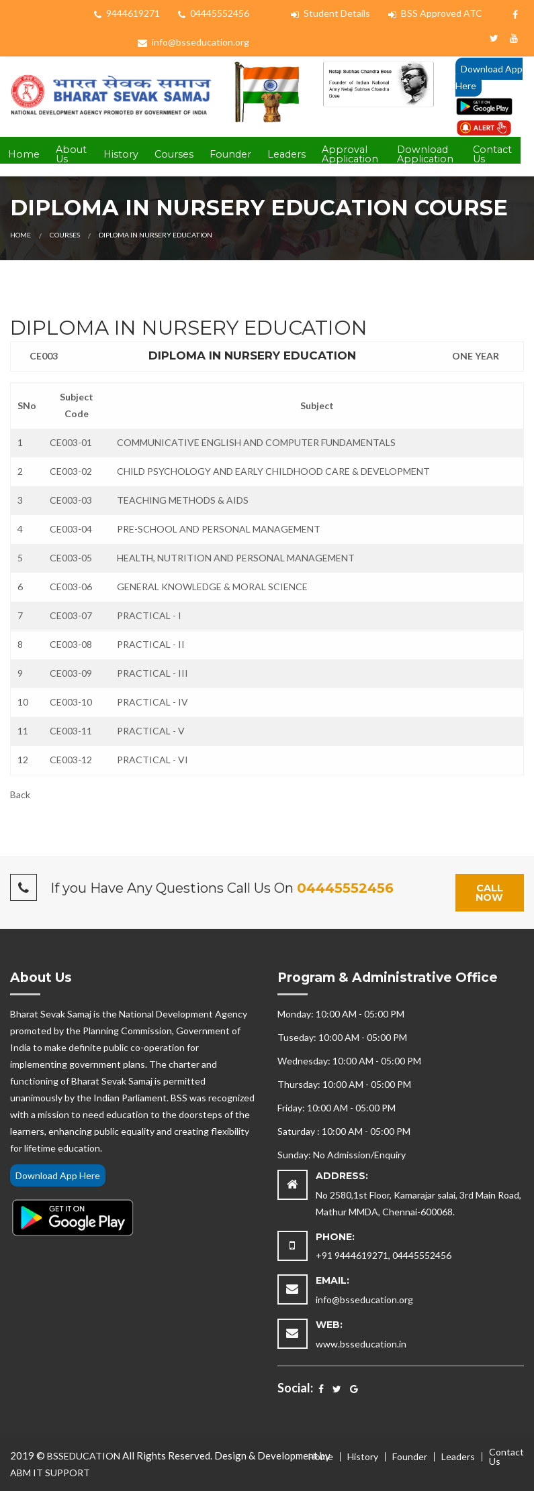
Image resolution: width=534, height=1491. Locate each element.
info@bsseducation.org (193, 42)
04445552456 (213, 13)
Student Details (330, 13)
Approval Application (350, 154)
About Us (71, 154)
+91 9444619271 (352, 1255)
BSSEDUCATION (83, 1455)
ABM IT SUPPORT (50, 1472)
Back (20, 794)
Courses (173, 154)
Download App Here (489, 77)
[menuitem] (24, 155)
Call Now (489, 892)
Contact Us (492, 154)
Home (24, 154)
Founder (230, 154)
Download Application (425, 154)
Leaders (286, 154)
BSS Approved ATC (435, 13)
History (120, 154)
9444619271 (127, 13)
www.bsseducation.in (361, 1343)
